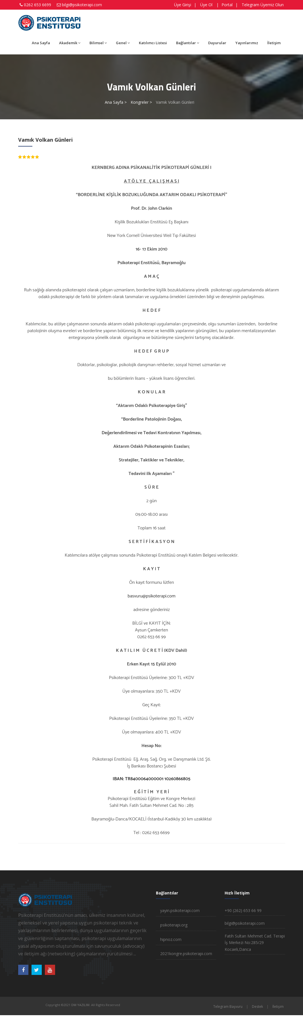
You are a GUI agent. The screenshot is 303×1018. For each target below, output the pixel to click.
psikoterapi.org (173, 925)
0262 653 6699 (37, 4)
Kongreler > (141, 102)
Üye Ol (206, 4)
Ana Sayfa (41, 42)
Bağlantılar (187, 42)
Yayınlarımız (246, 42)
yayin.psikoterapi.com (180, 910)
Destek (257, 1006)
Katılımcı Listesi (153, 42)
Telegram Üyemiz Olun (263, 4)
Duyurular (217, 42)
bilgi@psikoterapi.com (82, 4)
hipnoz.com (170, 939)
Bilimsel (98, 42)
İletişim (274, 42)
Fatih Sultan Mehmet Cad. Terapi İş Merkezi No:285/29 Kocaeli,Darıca (255, 942)
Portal (227, 4)
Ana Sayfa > (116, 102)
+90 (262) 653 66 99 (243, 910)
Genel (123, 42)
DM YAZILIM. (80, 1005)
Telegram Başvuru (228, 1006)
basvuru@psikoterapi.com (151, 596)
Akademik (69, 42)
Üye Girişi (182, 4)
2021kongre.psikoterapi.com (186, 953)
